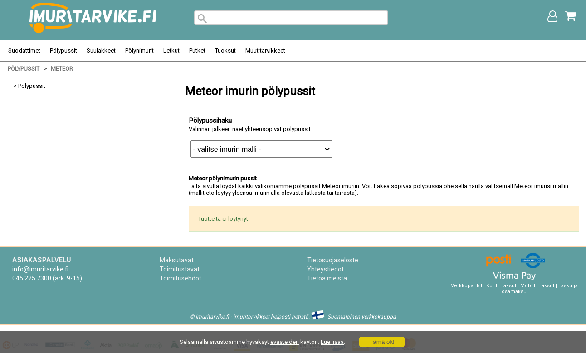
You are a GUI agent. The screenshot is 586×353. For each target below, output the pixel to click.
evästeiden (284, 341)
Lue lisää (332, 341)
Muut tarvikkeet (265, 50)
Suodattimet (24, 50)
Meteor (62, 68)
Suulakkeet (101, 50)
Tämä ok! (382, 341)
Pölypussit (63, 50)
